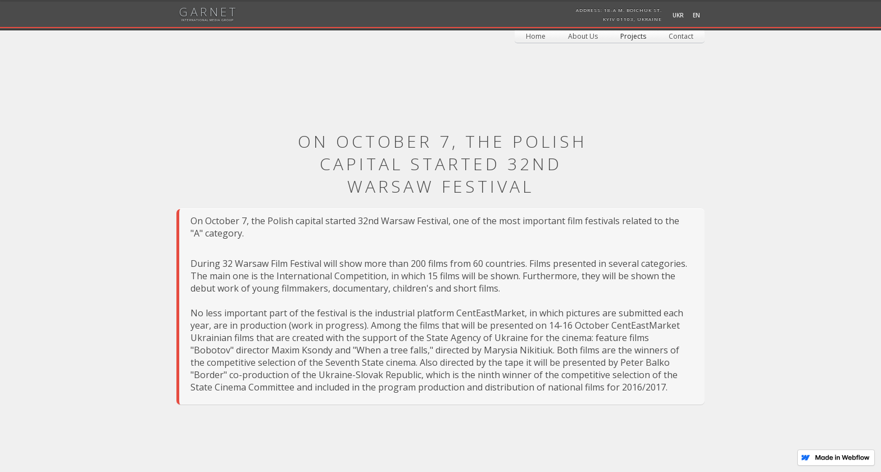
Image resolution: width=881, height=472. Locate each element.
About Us (583, 36)
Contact (681, 36)
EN (696, 15)
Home (536, 36)
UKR (678, 15)
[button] (633, 36)
